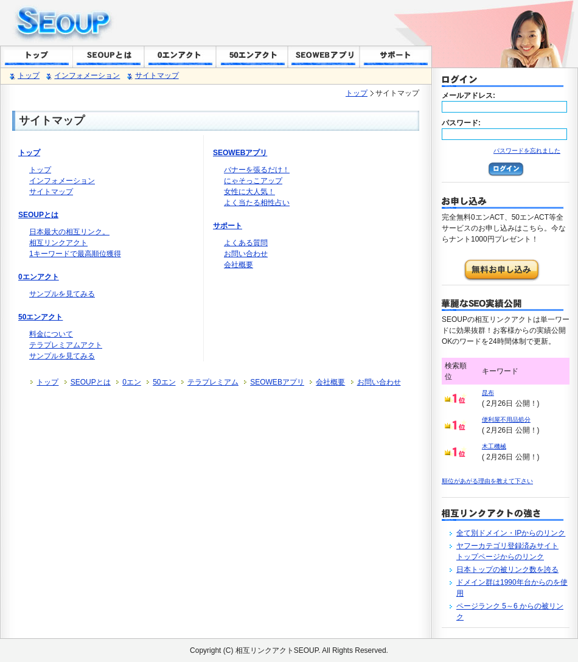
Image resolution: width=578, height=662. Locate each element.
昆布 (488, 392)
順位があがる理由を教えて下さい (487, 481)
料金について (51, 334)
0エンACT (180, 57)
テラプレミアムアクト (65, 345)
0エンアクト (38, 277)
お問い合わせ (246, 253)
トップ (36, 57)
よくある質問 (246, 243)
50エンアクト (40, 317)
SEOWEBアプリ (324, 57)
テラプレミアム (213, 382)
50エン (164, 382)
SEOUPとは (108, 57)
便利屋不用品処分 (506, 419)
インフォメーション (87, 75)
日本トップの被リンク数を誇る (507, 569)
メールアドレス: (468, 95)
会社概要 (238, 264)
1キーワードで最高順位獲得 (75, 253)
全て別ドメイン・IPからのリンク (510, 533)
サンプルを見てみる (62, 294)
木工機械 (494, 446)
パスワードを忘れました (526, 150)
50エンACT (252, 57)
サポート (395, 57)
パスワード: (461, 123)
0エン (131, 382)
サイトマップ (157, 75)
